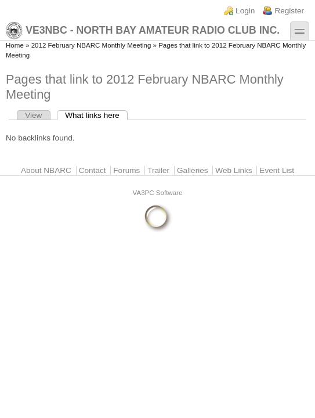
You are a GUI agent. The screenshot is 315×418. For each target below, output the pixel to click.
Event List (276, 170)
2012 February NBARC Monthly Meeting (91, 45)
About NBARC (46, 170)
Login (245, 10)
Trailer (158, 170)
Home (15, 45)
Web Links (233, 170)
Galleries (192, 170)
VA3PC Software (158, 192)
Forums (126, 170)
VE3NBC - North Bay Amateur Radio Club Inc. (143, 30)
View (33, 115)
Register (289, 10)
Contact (92, 170)
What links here (96, 115)
